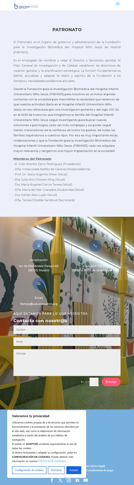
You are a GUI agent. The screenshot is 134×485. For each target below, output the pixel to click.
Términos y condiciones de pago (93, 470)
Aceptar (73, 470)
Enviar (111, 382)
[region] (46, 444)
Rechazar (56, 470)
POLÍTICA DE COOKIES (52, 461)
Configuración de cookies (29, 470)
